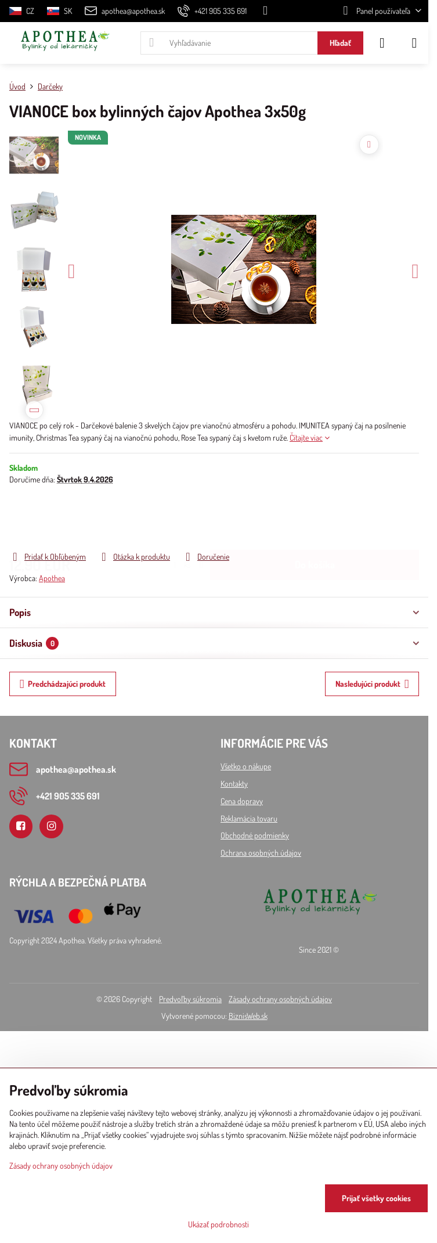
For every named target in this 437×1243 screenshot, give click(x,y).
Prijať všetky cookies (376, 1198)
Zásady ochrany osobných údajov (280, 999)
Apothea (52, 578)
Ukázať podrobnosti (218, 1224)
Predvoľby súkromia (190, 999)
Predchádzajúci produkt (63, 684)
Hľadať (340, 43)
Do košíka (315, 517)
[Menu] (414, 43)
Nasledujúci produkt (372, 684)
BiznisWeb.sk (248, 1016)
